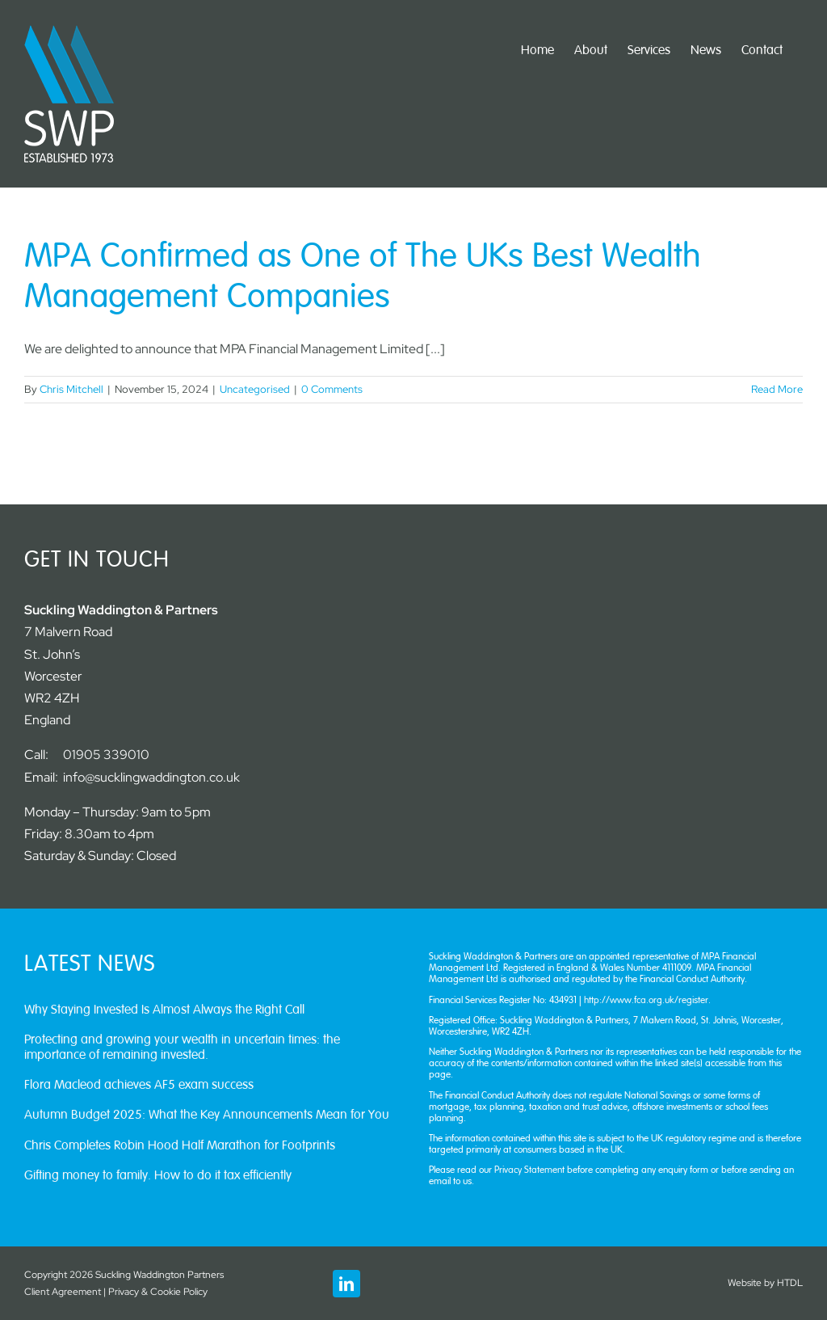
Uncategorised (255, 389)
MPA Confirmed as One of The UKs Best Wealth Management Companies (362, 276)
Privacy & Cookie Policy (158, 1291)
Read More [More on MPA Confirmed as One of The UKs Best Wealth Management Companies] (777, 389)
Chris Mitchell (71, 389)
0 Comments (332, 389)
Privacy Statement (530, 1169)
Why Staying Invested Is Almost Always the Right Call (164, 1010)
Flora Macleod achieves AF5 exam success (139, 1085)
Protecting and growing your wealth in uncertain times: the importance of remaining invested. (182, 1047)
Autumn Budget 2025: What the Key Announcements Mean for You (206, 1115)
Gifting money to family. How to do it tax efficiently (158, 1175)
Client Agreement (62, 1291)
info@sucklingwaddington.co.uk (151, 777)
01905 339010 (106, 754)
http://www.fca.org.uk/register (646, 999)
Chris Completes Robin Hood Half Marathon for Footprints (179, 1145)
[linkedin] (346, 1283)
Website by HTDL (765, 1282)
